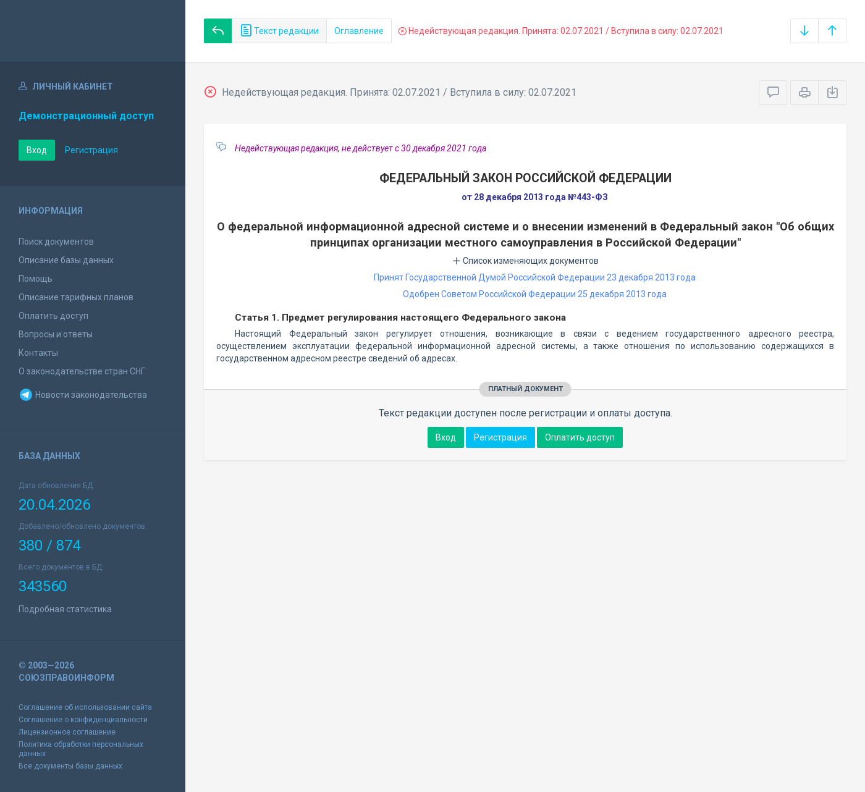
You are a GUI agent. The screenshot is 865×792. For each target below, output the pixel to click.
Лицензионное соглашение (67, 732)
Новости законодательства (83, 394)
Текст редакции (279, 31)
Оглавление (359, 31)
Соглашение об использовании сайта (85, 707)
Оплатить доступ (53, 316)
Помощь (36, 279)
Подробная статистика (65, 609)
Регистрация (91, 150)
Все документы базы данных (70, 766)
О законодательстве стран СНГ (82, 371)
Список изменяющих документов (525, 261)
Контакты (38, 353)
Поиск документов (56, 241)
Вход (37, 150)
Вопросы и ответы (56, 334)
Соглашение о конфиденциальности (83, 719)
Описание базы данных (66, 260)
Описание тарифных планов (76, 297)
